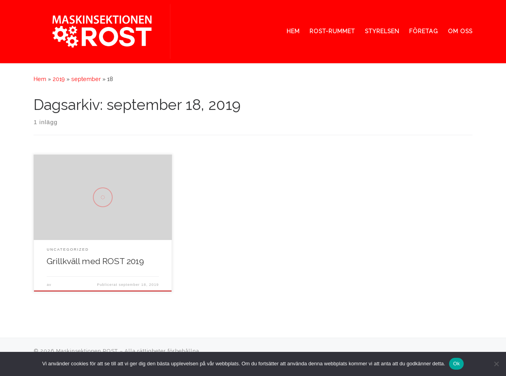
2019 (59, 79)
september (86, 79)
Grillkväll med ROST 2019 (95, 261)
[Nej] (496, 364)
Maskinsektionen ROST (87, 351)
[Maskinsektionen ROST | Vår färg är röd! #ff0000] (102, 30)
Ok (456, 364)
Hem (40, 79)
